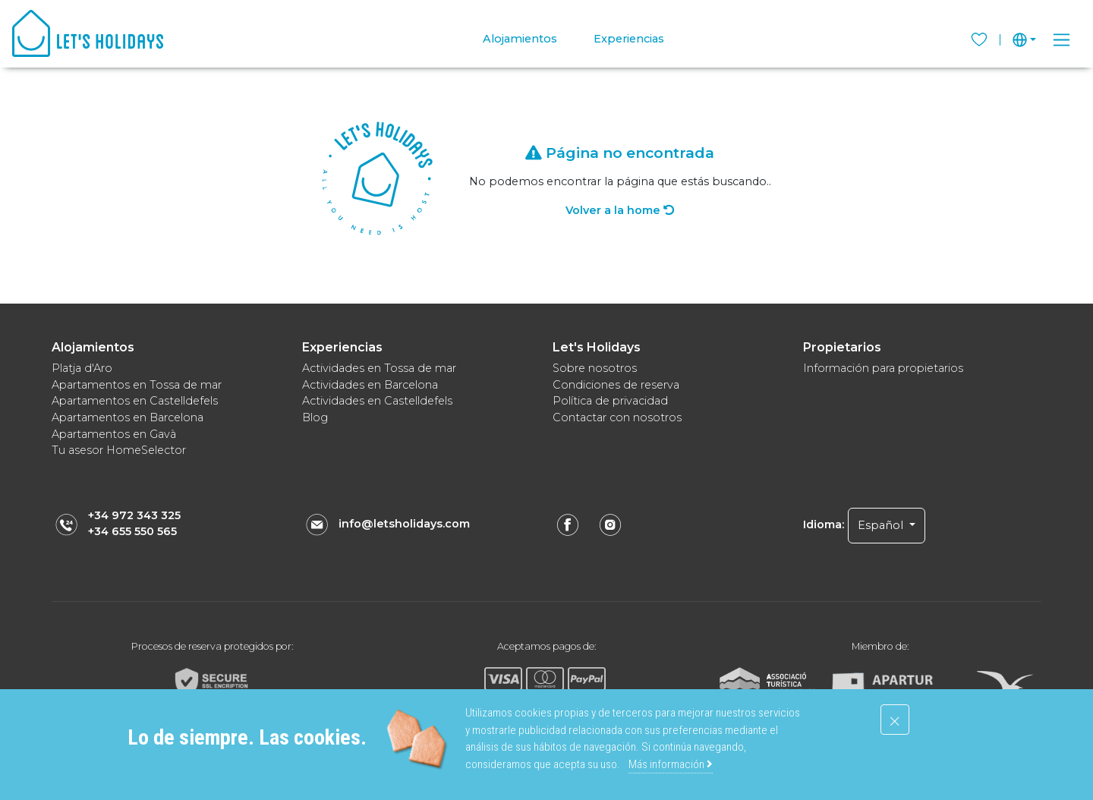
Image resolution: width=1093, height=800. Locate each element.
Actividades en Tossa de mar (379, 368)
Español (882, 525)
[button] (1024, 40)
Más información (670, 764)
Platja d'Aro (82, 368)
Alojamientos (520, 39)
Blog (315, 417)
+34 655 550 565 (132, 531)
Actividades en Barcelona (370, 385)
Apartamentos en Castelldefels (135, 401)
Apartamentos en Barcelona (127, 417)
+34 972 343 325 (134, 515)
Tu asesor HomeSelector (119, 450)
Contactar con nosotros (617, 417)
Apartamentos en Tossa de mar (137, 385)
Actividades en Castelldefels (377, 401)
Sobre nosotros (595, 368)
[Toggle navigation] (1061, 40)
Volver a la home (619, 210)
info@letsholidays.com (404, 524)
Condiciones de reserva (616, 385)
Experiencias (629, 39)
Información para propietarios (883, 368)
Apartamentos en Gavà (114, 434)
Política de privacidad (610, 401)
